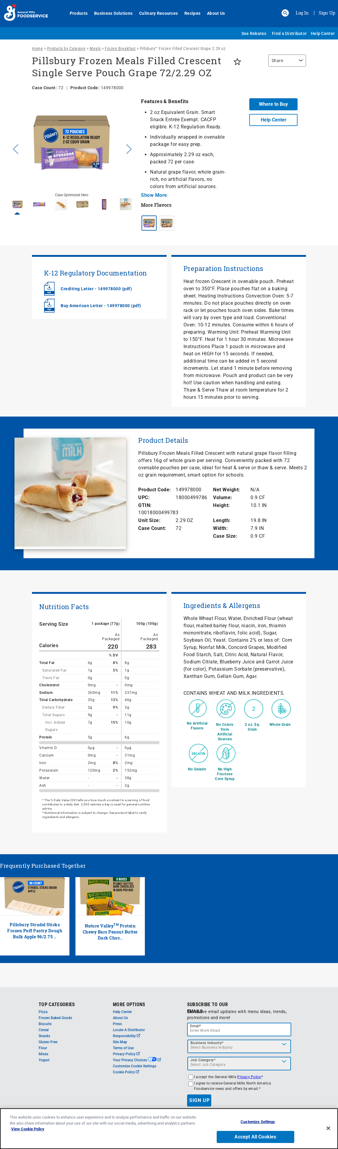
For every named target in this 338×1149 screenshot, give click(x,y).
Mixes (43, 1054)
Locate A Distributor (129, 1030)
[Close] (328, 1128)
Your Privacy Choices (137, 1060)
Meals (95, 48)
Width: (220, 528)
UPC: (144, 497)
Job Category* (203, 1060)
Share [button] (277, 60)
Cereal (44, 1030)
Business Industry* (207, 1043)
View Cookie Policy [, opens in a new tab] (27, 1129)
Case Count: (152, 528)
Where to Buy (273, 104)
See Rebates (253, 33)
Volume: (222, 497)
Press (117, 1024)
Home (37, 48)
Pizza (43, 1012)
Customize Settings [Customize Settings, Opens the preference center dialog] (258, 1121)
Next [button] (129, 148)
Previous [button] (14, 148)
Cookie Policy (126, 1072)
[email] (239, 1029)
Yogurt (44, 1060)
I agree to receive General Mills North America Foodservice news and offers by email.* (232, 1086)
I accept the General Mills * (228, 1077)
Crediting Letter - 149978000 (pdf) (96, 288)
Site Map (120, 1042)
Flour (43, 1048)
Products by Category (66, 48)
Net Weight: (226, 490)
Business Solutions (113, 13)
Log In (302, 13)
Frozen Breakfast (120, 48)
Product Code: (154, 490)
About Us (216, 13)
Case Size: (225, 536)
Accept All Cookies (255, 1137)
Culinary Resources (158, 13)
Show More (154, 195)
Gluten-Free (48, 1042)
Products (79, 13)
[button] (285, 13)
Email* (195, 1026)
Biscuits (45, 1024)
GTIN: (145, 505)
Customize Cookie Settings (134, 1066)
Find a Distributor (289, 33)
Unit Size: (149, 520)
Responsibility (126, 1036)
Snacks (44, 1036)
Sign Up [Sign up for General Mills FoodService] (327, 13)
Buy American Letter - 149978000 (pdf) (101, 305)
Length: (222, 520)
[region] (285, 64)
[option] (72, 148)
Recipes (192, 13)
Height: (221, 505)
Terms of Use (123, 1048)
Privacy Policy (126, 1054)
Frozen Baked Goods (55, 1018)
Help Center (323, 33)
